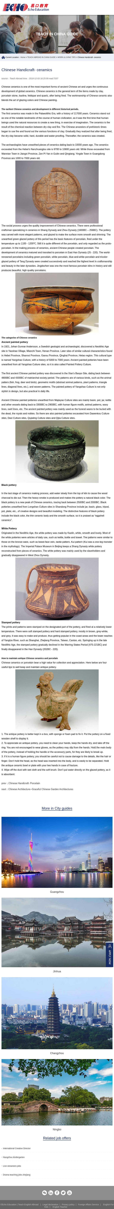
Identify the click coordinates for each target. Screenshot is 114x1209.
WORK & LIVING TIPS (67, 57)
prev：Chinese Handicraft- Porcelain (20, 783)
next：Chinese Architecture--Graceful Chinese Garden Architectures (37, 789)
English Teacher (60, 1207)
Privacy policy (68, 1204)
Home (22, 57)
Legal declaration (50, 1204)
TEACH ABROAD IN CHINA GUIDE (41, 57)
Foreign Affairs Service (88, 1204)
